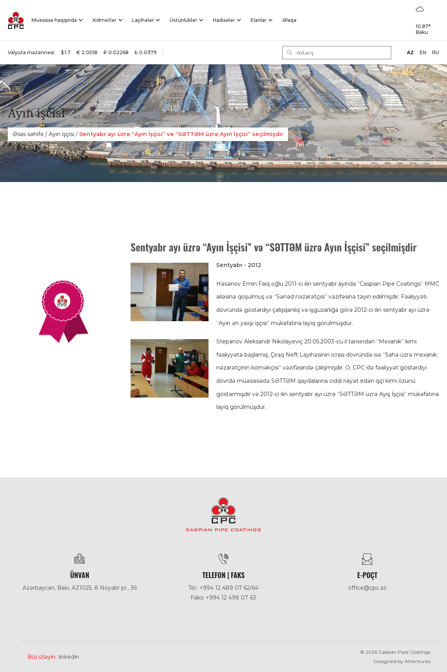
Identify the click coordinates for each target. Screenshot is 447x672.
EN (423, 52)
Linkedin (68, 656)
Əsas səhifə (28, 134)
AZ (410, 52)
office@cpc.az (367, 587)
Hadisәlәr (224, 20)
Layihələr (143, 20)
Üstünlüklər (183, 20)
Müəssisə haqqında (54, 20)
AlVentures (417, 661)
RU (435, 52)
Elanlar (259, 20)
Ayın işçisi (61, 134)
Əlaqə (289, 20)
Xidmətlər (104, 20)
